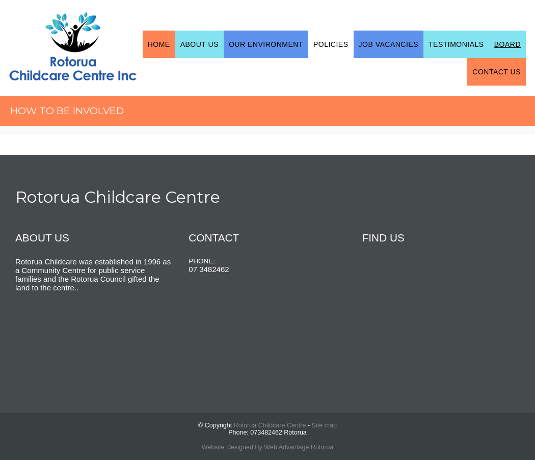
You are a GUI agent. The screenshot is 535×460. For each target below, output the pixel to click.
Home (159, 44)
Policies (331, 44)
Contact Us (496, 72)
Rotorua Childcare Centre (270, 425)
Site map (324, 425)
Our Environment (266, 44)
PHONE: (202, 261)
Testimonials (456, 44)
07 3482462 (209, 269)
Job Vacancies (389, 44)
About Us (199, 44)
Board (507, 44)
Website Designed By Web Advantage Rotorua (268, 447)
